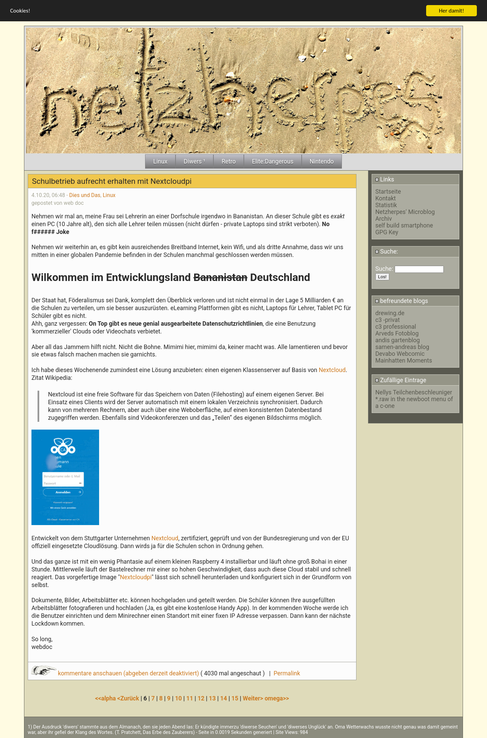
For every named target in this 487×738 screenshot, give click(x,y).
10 (178, 698)
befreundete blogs (401, 300)
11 (189, 698)
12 (201, 698)
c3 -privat (387, 319)
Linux (109, 195)
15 (234, 698)
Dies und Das (84, 195)
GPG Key (386, 232)
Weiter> (254, 698)
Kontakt (385, 198)
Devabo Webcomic (400, 353)
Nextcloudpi (136, 576)
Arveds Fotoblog (397, 333)
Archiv (383, 218)
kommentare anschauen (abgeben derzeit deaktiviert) (116, 673)
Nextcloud (332, 369)
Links (384, 179)
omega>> (276, 698)
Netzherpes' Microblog (405, 211)
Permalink (287, 673)
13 (212, 698)
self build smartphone (404, 225)
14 (223, 698)
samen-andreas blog (402, 346)
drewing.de (389, 312)
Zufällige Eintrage (400, 379)
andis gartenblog (397, 340)
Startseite (388, 191)
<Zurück (129, 698)
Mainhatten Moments (403, 360)
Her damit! (451, 10)
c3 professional (395, 326)
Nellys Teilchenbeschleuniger (413, 392)
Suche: (386, 251)
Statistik (386, 204)
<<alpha (106, 698)
